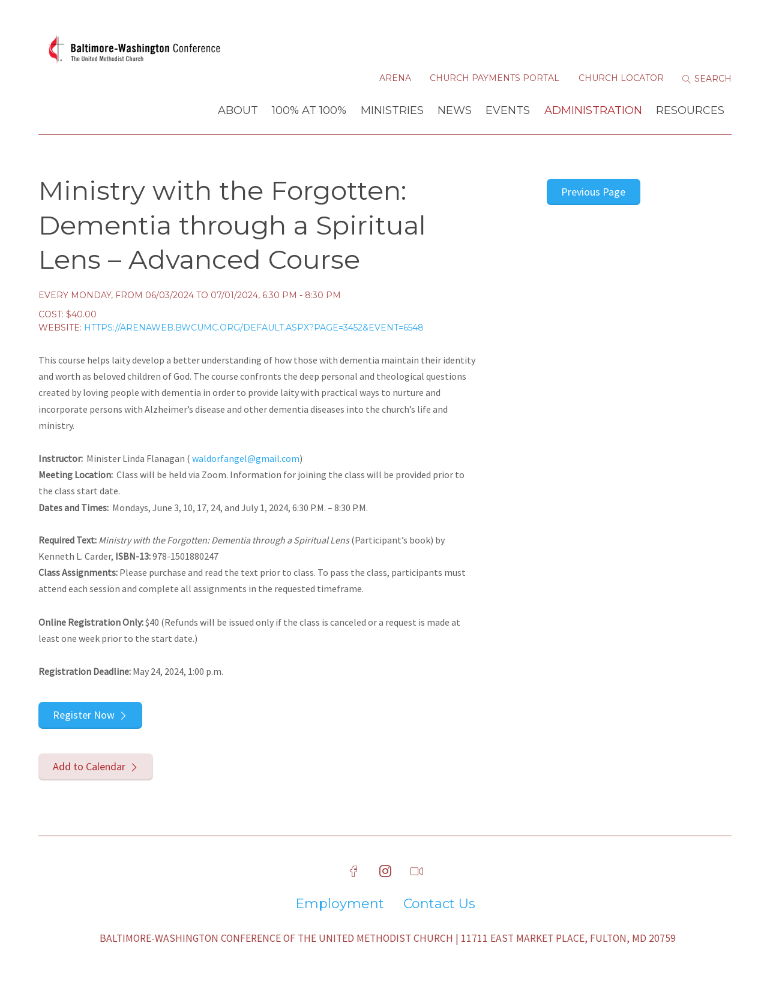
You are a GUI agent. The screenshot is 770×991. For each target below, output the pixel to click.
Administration (593, 110)
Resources (690, 110)
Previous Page (593, 192)
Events (508, 110)
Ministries (392, 110)
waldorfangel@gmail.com (245, 458)
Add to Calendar (89, 766)
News (455, 110)
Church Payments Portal (494, 78)
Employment (339, 904)
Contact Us (439, 904)
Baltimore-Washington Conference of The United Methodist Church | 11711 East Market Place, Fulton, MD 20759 (388, 938)
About (238, 110)
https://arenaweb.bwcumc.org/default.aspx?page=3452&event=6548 (254, 327)
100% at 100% (309, 110)
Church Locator (621, 78)
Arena (395, 78)
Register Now (84, 715)
